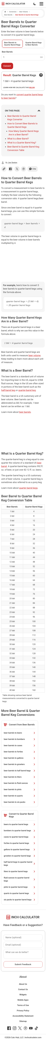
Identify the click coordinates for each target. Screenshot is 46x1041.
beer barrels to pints (19, 789)
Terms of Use (23, 1005)
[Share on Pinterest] (23, 169)
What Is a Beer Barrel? (18, 138)
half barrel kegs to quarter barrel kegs (19, 863)
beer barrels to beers (19, 733)
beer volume (35, 355)
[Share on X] (17, 169)
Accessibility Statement (23, 1016)
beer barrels (25, 412)
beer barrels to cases (19, 745)
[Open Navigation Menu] (41, 3)
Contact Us (23, 989)
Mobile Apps (23, 1000)
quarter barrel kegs (28, 488)
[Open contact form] (41, 75)
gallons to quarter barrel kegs (19, 849)
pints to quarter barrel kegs (19, 887)
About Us (23, 984)
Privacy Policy (23, 1010)
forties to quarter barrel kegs (19, 843)
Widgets (23, 994)
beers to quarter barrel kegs (19, 824)
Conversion (12, 12)
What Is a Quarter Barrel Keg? (21, 142)
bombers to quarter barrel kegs (19, 830)
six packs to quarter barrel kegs (19, 899)
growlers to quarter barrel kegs (19, 856)
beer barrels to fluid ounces (19, 783)
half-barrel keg (8, 390)
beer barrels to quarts (19, 796)
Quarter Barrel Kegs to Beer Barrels (33, 43)
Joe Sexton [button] (12, 162)
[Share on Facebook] (10, 169)
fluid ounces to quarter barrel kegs (19, 879)
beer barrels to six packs (19, 802)
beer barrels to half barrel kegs (19, 770)
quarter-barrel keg (27, 390)
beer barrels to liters (19, 777)
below (32, 87)
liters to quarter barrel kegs (19, 871)
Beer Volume (23, 12)
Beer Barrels (8, 15)
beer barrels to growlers (19, 764)
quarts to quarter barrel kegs (19, 893)
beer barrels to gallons (19, 758)
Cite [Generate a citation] (32, 168)
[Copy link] (4, 169)
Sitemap (23, 1021)
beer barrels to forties (19, 752)
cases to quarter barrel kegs (19, 837)
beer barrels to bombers (19, 739)
